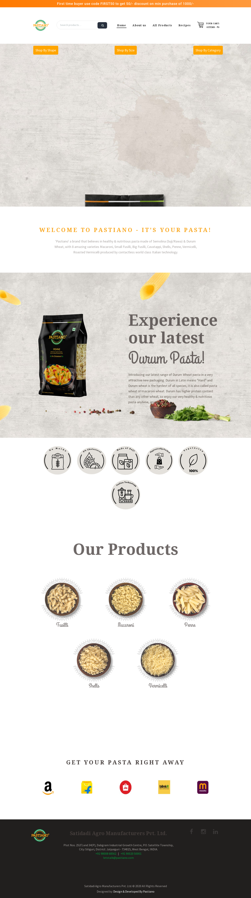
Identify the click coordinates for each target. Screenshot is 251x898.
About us (139, 25)
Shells (94, 695)
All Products (162, 25)
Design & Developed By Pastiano (133, 891)
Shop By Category (208, 50)
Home (121, 25)
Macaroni (126, 635)
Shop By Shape (46, 50)
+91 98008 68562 (105, 853)
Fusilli (62, 635)
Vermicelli (158, 695)
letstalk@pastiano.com (118, 858)
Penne (189, 635)
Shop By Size (126, 50)
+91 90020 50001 (131, 853)
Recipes (184, 25)
